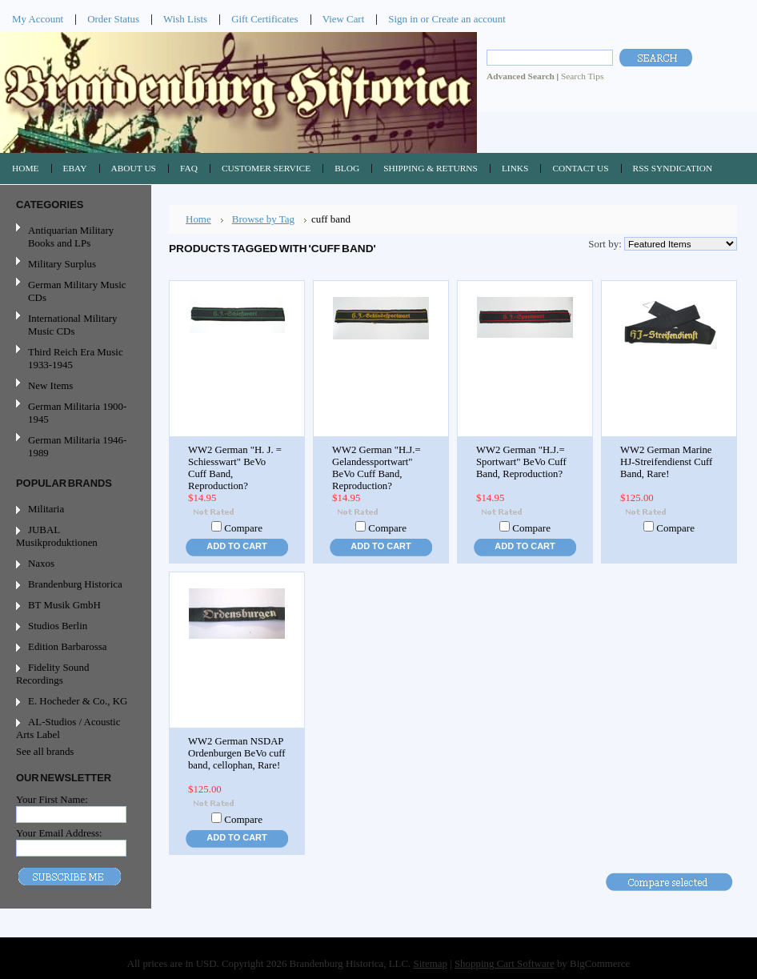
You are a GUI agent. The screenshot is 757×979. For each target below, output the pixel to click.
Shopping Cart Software (505, 963)
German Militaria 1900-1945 (73, 412)
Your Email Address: (59, 833)
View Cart (343, 19)
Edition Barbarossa (67, 646)
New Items (50, 385)
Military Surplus (62, 264)
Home (198, 219)
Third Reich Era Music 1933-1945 (75, 358)
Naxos (41, 563)
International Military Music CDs (72, 324)
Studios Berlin (57, 626)
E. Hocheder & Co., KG (77, 701)
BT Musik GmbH (64, 605)
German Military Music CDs (73, 291)
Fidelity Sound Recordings (52, 673)
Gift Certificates (264, 19)
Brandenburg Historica (75, 584)
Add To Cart (236, 546)
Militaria (46, 509)
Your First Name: (52, 799)
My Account (37, 19)
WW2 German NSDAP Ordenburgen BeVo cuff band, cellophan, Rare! (237, 753)
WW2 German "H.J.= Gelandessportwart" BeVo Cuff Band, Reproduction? (376, 468)
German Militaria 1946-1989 (77, 446)
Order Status (113, 19)
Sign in (403, 19)
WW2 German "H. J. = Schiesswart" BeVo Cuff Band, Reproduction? (235, 468)
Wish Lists (185, 19)
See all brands (45, 751)
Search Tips (582, 76)
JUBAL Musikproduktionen (57, 536)
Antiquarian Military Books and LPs (71, 236)
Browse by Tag (263, 219)
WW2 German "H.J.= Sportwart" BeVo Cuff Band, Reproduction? (521, 461)
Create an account (468, 19)
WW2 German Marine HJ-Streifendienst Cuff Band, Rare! (666, 461)
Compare (243, 528)
